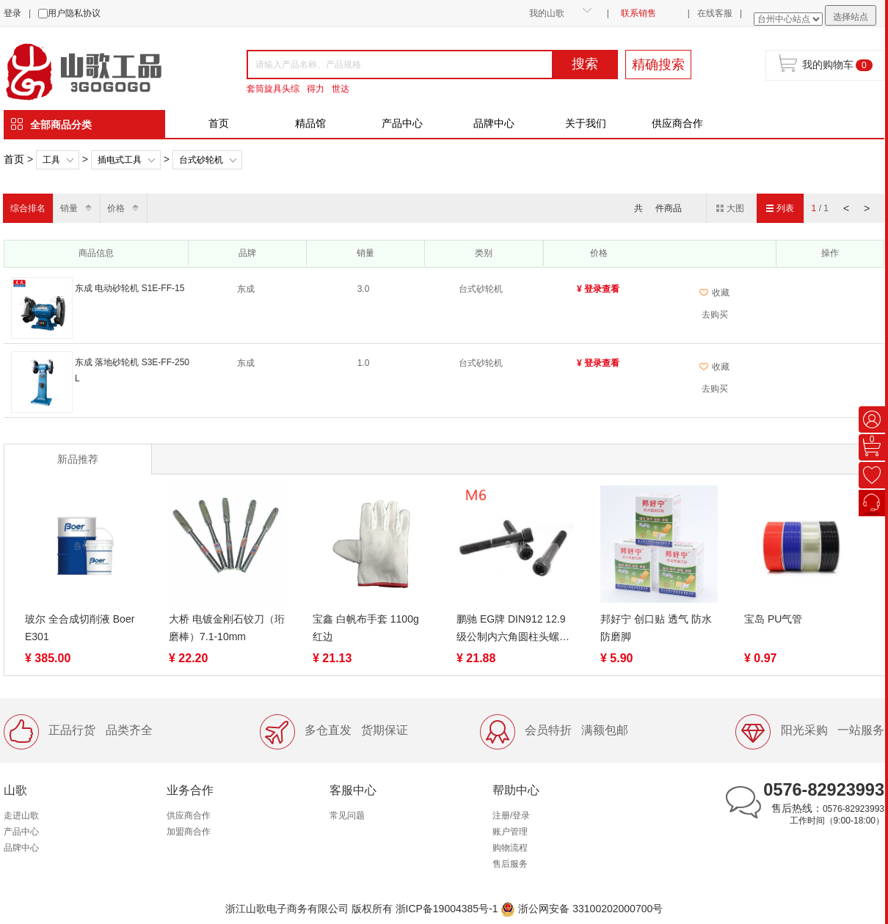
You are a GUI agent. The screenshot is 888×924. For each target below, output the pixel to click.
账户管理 (510, 831)
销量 (69, 208)
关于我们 (585, 123)
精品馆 (310, 123)
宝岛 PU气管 (773, 619)
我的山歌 (546, 13)
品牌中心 (493, 123)
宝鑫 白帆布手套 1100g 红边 (366, 627)
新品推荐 (77, 459)
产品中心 (402, 123)
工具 (51, 160)
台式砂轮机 (201, 160)
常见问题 (347, 815)
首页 (218, 123)
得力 (315, 89)
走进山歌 (21, 815)
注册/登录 (511, 815)
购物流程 (510, 848)
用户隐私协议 (74, 13)
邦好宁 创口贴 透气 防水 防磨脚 (656, 627)
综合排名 (28, 208)
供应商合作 (677, 123)
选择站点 (850, 17)
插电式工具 (120, 160)
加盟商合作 (189, 831)
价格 (116, 208)
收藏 (714, 292)
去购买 (715, 314)
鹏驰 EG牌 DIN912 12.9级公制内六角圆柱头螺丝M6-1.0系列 (512, 629)
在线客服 (714, 13)
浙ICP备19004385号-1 (447, 908)
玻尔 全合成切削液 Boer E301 (79, 627)
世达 (340, 89)
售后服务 (510, 864)
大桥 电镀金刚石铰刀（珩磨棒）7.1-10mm (227, 627)
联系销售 (638, 13)
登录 (12, 13)
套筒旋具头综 (273, 89)
